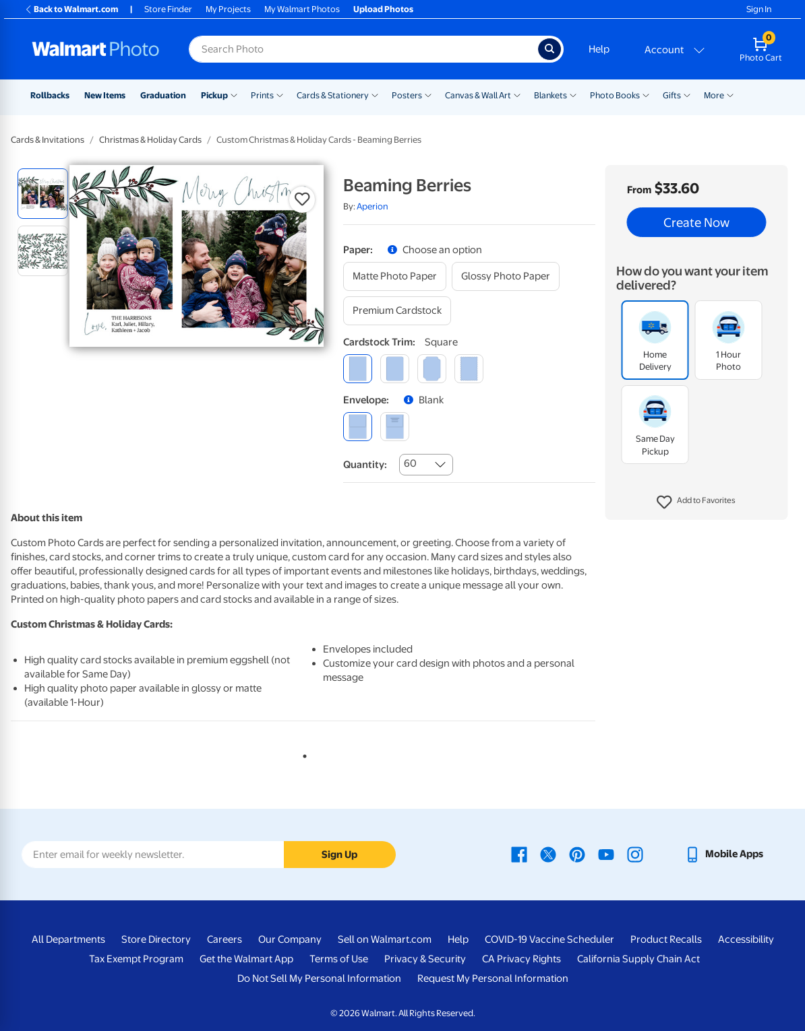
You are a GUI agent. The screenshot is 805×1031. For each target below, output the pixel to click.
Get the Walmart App (246, 959)
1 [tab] (302, 753)
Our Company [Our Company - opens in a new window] (290, 939)
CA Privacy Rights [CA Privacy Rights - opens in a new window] (521, 959)
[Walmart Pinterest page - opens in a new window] (577, 854)
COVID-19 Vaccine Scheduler (549, 939)
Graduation (163, 95)
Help (599, 49)
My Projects (228, 9)
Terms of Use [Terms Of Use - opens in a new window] (338, 959)
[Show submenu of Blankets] (573, 94)
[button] (696, 502)
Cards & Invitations (47, 140)
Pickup (214, 95)
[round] (394, 368)
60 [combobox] (410, 463)
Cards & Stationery (333, 95)
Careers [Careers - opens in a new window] (224, 939)
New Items (104, 95)
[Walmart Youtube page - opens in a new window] (606, 854)
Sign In (758, 9)
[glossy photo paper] (506, 276)
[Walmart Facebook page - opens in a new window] (519, 854)
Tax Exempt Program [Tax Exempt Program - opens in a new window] (136, 959)
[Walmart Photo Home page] (95, 49)
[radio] (43, 193)
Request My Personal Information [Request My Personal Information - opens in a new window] (492, 978)
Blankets (550, 95)
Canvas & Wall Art (478, 95)
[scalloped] (468, 368)
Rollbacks (49, 95)
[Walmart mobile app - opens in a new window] (723, 854)
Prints (262, 95)
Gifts (672, 95)
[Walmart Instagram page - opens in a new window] (635, 854)
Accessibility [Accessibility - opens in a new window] (746, 939)
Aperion (372, 206)
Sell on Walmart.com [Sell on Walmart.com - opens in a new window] (384, 939)
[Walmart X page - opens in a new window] (548, 854)
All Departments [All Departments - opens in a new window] (68, 939)
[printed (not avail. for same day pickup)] (394, 426)
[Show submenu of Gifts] (687, 94)
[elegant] (431, 368)
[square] (357, 368)
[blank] (357, 426)
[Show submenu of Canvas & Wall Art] (517, 94)
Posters (407, 95)
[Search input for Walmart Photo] (363, 49)
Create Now (696, 222)
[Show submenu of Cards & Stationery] (375, 94)
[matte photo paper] (394, 276)
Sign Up (339, 855)
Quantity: (365, 465)
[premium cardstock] (397, 310)
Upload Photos (383, 9)
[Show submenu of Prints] (280, 94)
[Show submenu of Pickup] (234, 94)
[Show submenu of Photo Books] (646, 94)
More (714, 95)
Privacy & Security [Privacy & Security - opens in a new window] (425, 959)
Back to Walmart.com (71, 9)
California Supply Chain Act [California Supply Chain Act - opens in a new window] (638, 959)
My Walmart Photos (302, 9)
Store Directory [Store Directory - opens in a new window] (156, 939)
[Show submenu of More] (730, 94)
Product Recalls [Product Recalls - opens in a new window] (666, 939)
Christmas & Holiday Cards (150, 140)
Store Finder (168, 9)
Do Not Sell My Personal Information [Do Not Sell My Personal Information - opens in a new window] (319, 978)
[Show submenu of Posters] (428, 94)
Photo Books (615, 95)
